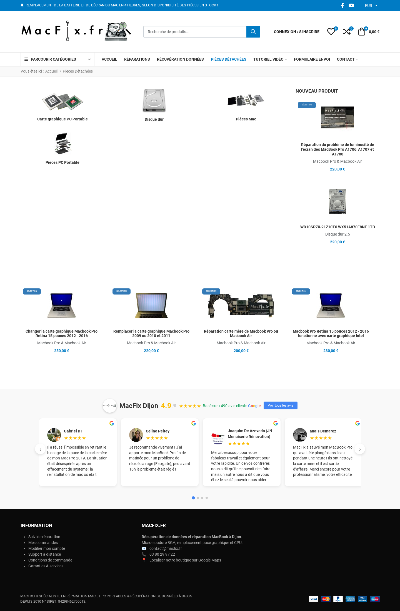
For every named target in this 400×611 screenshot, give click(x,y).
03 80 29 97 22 (162, 554)
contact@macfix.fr (165, 548)
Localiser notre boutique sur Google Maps (185, 560)
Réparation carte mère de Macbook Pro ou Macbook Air (241, 333)
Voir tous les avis (280, 405)
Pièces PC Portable (62, 162)
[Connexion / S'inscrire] (296, 32)
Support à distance (44, 554)
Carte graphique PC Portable (62, 119)
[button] (331, 31)
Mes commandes (43, 542)
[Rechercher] (253, 32)
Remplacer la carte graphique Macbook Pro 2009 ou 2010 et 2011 (151, 333)
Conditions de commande (50, 560)
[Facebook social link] (342, 5)
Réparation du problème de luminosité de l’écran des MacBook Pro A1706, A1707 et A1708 (337, 149)
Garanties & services (45, 566)
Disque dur (154, 119)
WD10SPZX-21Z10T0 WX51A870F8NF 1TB (337, 227)
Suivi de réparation (44, 537)
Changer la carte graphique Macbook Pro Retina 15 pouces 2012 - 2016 (62, 333)
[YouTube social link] (351, 5)
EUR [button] (368, 5)
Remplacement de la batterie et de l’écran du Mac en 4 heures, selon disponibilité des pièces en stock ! (122, 5)
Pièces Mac (246, 119)
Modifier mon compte (46, 548)
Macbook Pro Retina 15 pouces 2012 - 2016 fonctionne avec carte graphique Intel (331, 333)
